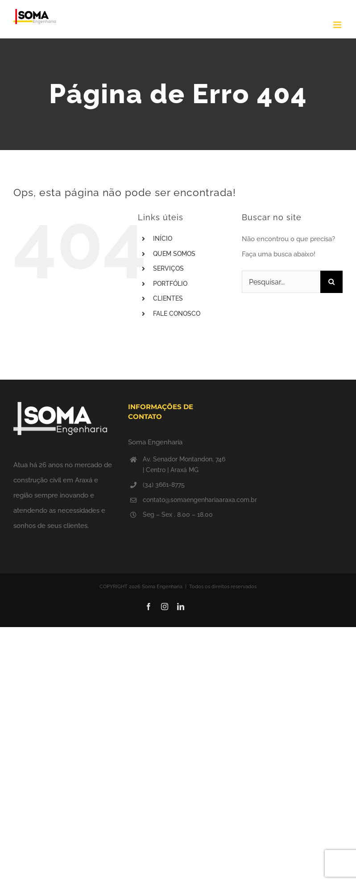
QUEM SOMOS (174, 253)
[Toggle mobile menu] (338, 24)
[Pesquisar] (331, 282)
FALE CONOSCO (176, 313)
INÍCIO (162, 238)
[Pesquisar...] (281, 282)
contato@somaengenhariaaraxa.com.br (185, 499)
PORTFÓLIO (170, 283)
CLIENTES (168, 298)
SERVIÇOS (168, 268)
